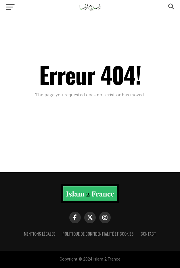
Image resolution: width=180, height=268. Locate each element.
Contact (148, 234)
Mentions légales (39, 234)
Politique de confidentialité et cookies (98, 234)
